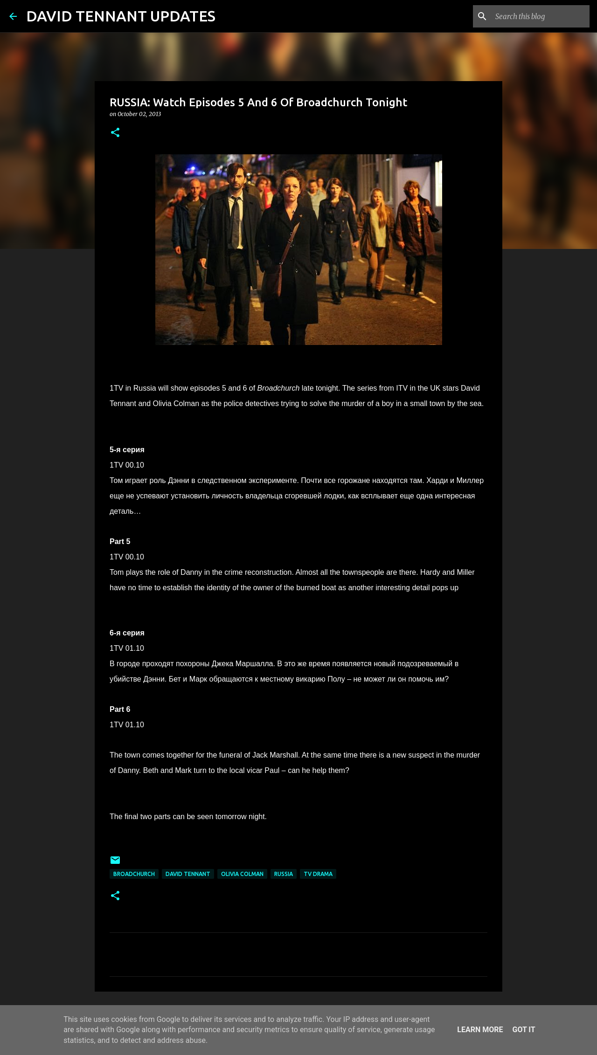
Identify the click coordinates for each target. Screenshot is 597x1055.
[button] (115, 133)
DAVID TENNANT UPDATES (120, 15)
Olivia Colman (242, 874)
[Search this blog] (541, 16)
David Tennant (188, 874)
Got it (523, 1029)
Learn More (480, 1029)
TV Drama (318, 874)
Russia (283, 874)
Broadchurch (134, 874)
